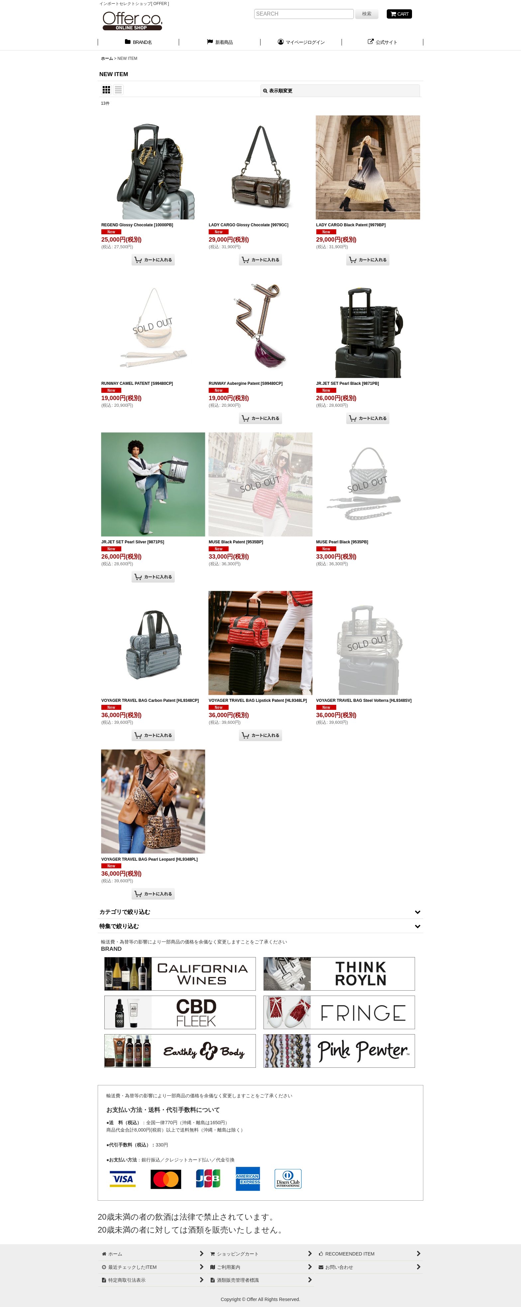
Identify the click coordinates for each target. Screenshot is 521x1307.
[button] (260, 912)
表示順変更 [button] (277, 90)
